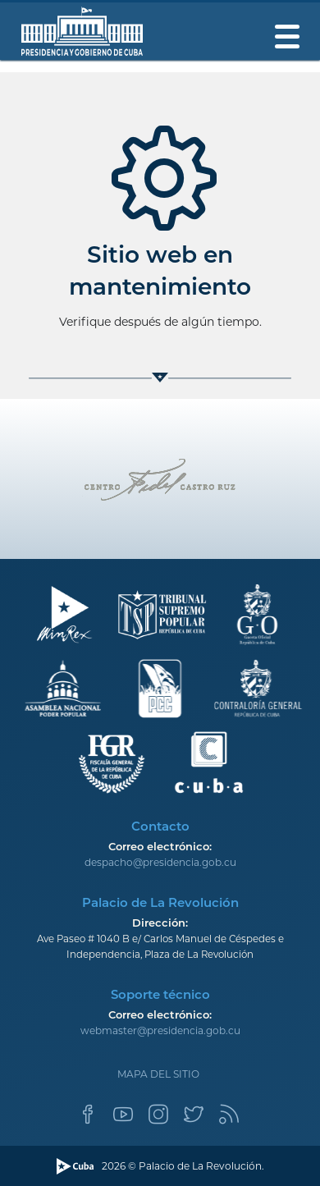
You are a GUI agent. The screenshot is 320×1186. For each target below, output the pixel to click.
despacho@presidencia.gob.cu (160, 862)
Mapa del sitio (158, 1074)
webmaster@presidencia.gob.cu (160, 1030)
